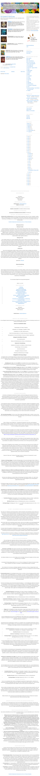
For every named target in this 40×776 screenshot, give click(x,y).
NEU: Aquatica (28, 58)
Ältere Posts (23, 71)
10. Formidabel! (29, 75)
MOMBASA (10, 21)
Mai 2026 (28, 115)
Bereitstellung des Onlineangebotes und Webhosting (21, 298)
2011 (28, 180)
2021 (28, 144)
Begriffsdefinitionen (21, 303)
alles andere (28, 53)
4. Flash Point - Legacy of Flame (31, 67)
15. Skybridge (28, 82)
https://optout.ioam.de (5, 534)
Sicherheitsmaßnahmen (21, 291)
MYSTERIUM (10, 29)
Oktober (29, 156)
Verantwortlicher (21, 288)
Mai (28, 164)
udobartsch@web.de (22, 203)
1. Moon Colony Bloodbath (30, 63)
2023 (28, 141)
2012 (28, 178)
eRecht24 (22, 260)
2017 (28, 150)
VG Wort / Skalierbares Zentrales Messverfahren (21, 295)
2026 (28, 136)
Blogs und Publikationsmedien (21, 296)
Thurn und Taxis (29, 108)
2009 (28, 183)
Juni (29, 162)
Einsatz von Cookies (21, 294)
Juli (28, 161)
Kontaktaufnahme (21, 297)
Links (27, 46)
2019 (28, 147)
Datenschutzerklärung (30, 45)
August (29, 159)
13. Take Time (28, 79)
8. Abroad (28, 73)
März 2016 (10, 64)
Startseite (12, 71)
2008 (28, 184)
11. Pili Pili (28, 77)
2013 (28, 177)
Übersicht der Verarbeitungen (21, 289)
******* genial (28, 131)
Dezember (30, 153)
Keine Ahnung (28, 109)
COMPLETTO (8, 56)
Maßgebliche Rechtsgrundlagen (21, 290)
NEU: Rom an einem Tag (30, 62)
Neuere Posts (3, 71)
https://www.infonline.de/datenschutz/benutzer (19, 535)
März (29, 167)
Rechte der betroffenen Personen (21, 302)
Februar (29, 168)
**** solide (28, 127)
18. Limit (27, 86)
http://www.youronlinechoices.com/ (13, 485)
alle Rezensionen (29, 51)
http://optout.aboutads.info (29, 485)
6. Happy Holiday (29, 70)
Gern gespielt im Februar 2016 (8, 16)
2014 (28, 175)
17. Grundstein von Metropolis (31, 85)
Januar (29, 172)
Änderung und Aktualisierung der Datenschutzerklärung (21, 301)
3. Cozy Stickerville (29, 66)
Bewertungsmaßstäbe (34, 30)
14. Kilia (27, 81)
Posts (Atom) (7, 73)
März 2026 (28, 118)
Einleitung (21, 287)
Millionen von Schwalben (30, 110)
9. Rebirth (28, 74)
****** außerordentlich (30, 130)
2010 (28, 181)
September (30, 158)
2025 (28, 138)
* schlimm (28, 123)
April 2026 (28, 117)
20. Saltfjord (28, 90)
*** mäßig (28, 126)
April (29, 165)
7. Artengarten (28, 71)
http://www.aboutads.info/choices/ (33, 484)
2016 (28, 152)
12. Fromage (28, 78)
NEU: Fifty (28, 59)
